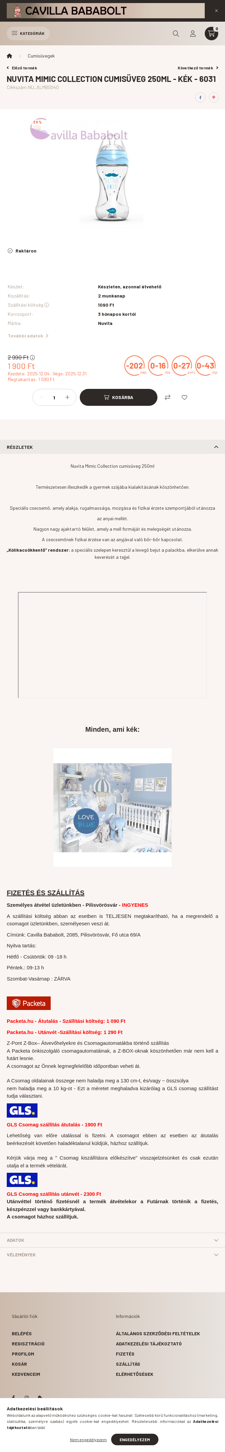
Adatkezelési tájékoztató (149, 1343)
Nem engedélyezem (88, 1439)
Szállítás (128, 1364)
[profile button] (193, 33)
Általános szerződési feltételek (158, 1333)
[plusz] (67, 397)
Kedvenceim (26, 1374)
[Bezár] (216, 10)
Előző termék (22, 67)
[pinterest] (214, 97)
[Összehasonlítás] (167, 397)
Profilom (23, 1354)
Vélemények (21, 1254)
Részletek (20, 447)
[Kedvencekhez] (184, 397)
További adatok (28, 335)
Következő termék (198, 67)
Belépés (22, 1333)
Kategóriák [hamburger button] (28, 33)
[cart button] (211, 33)
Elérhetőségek (134, 1374)
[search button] (176, 33)
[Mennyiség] (54, 397)
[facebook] (200, 97)
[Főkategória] (9, 56)
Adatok (15, 1240)
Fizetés (125, 1354)
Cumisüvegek (41, 56)
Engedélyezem (135, 1439)
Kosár (19, 1364)
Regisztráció (28, 1343)
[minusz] (41, 397)
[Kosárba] (118, 397)
